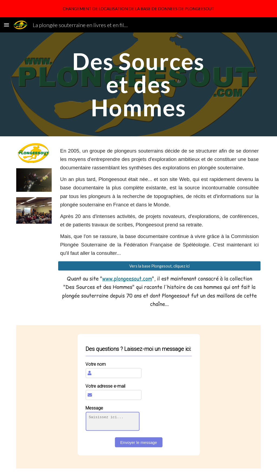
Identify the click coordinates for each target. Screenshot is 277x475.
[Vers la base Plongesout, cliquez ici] (159, 266)
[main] (138, 84)
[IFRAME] (138, 397)
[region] (138, 8)
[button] (6, 24)
